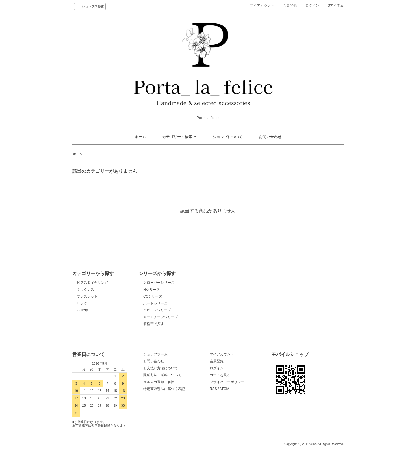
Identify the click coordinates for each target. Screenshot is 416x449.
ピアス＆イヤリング (92, 283)
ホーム (140, 137)
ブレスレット (87, 296)
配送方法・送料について (162, 375)
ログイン (312, 5)
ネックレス (85, 289)
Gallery (82, 310)
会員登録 (290, 5)
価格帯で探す (155, 324)
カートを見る (220, 375)
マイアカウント (262, 5)
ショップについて (228, 137)
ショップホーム (155, 354)
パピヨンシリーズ (157, 310)
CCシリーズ (152, 296)
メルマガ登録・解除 (158, 382)
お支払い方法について (160, 368)
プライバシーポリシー (227, 382)
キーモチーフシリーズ (160, 317)
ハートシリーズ (155, 303)
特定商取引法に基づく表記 (164, 389)
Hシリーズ (151, 289)
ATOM (224, 389)
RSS (213, 389)
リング (82, 303)
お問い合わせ (270, 137)
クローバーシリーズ (158, 283)
